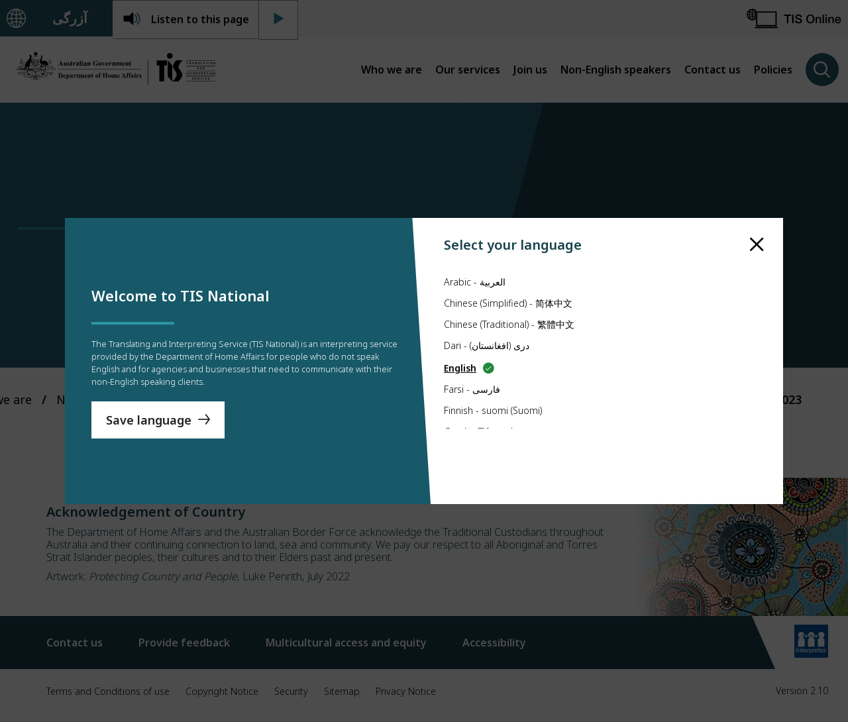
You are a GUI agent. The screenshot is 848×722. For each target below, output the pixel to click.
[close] (756, 219)
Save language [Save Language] (148, 426)
